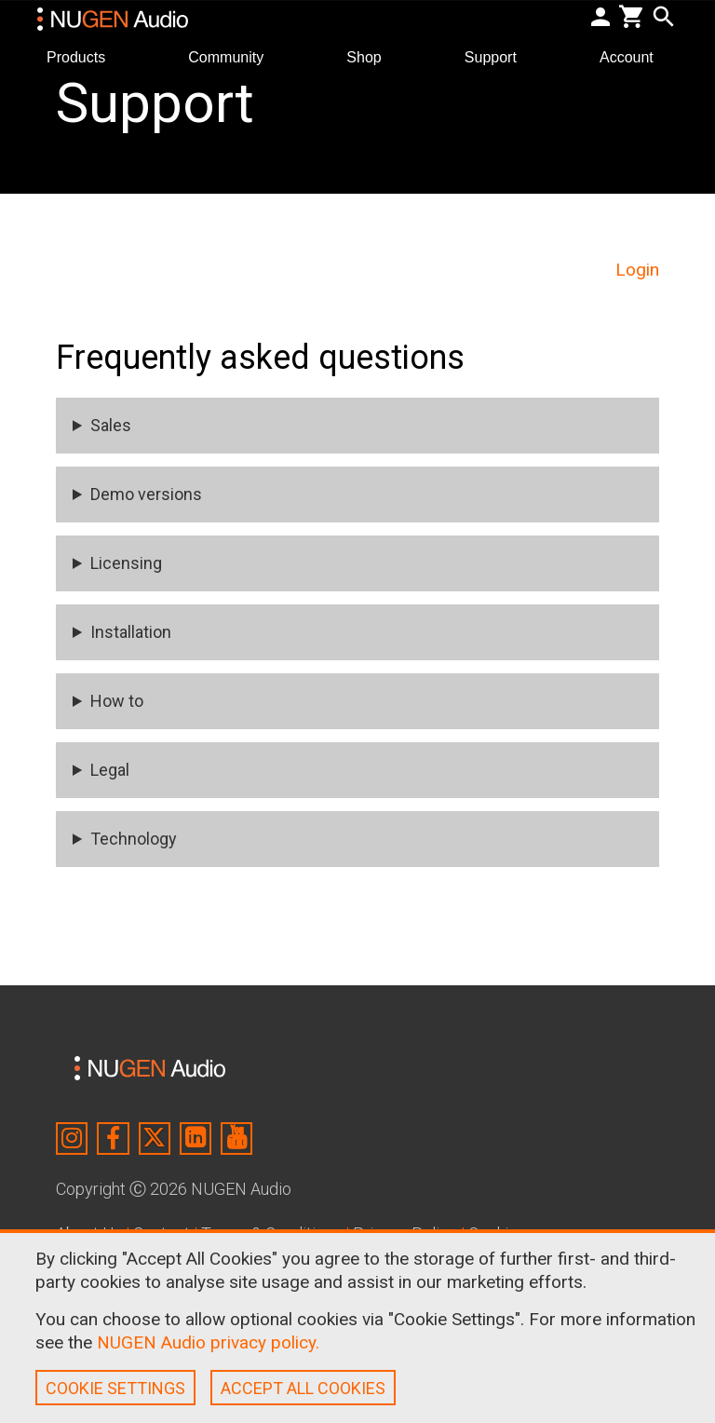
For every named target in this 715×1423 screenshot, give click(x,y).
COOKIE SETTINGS (115, 1388)
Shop (371, 56)
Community (233, 56)
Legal (109, 769)
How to (116, 701)
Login (637, 269)
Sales (110, 425)
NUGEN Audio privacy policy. (208, 1342)
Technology (133, 838)
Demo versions (146, 494)
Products (83, 56)
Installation (130, 632)
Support (498, 56)
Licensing (126, 563)
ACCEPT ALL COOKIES (303, 1388)
